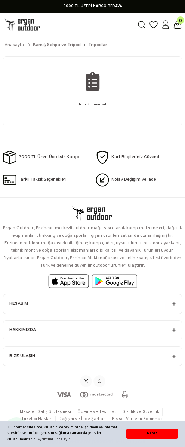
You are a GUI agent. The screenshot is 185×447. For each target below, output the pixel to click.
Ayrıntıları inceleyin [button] (54, 439)
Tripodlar (97, 45)
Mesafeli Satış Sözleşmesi (45, 411)
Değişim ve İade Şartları (82, 419)
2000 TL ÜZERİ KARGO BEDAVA (92, 6)
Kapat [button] (152, 433)
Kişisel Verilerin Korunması (138, 419)
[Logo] (67, 24)
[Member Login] (165, 24)
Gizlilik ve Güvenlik (140, 411)
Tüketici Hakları (36, 419)
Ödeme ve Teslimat (96, 411)
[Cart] (177, 24)
